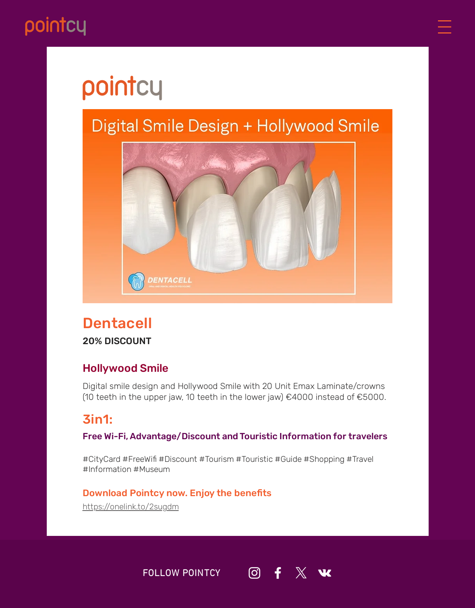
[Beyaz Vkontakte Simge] (324, 573)
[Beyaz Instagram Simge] (254, 573)
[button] (445, 27)
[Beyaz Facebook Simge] (278, 573)
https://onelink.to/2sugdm (131, 506)
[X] (301, 573)
